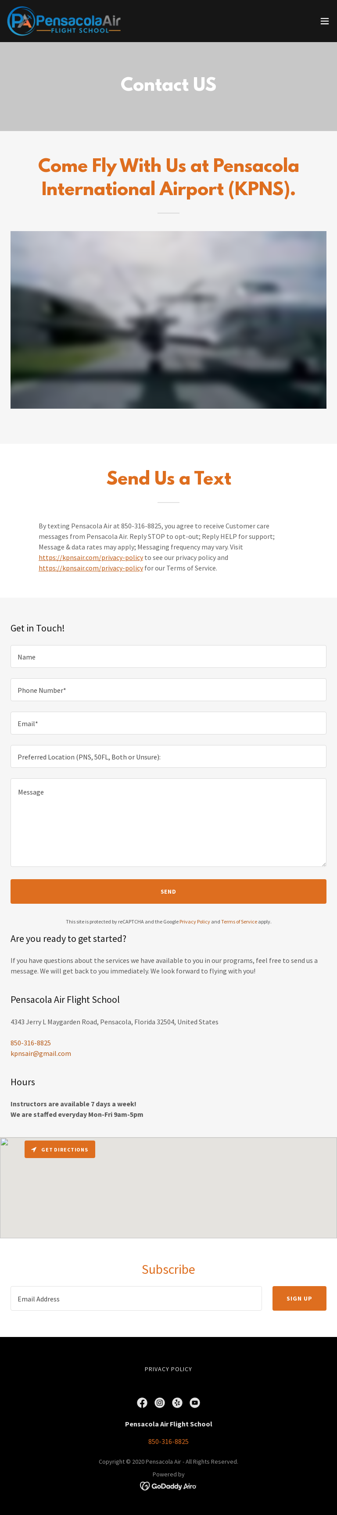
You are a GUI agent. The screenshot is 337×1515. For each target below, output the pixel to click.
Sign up (299, 1298)
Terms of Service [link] (239, 921)
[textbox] (168, 656)
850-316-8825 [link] (31, 1042)
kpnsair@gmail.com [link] (41, 1053)
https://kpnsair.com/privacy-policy (91, 557)
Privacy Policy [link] (194, 921)
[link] (64, 21)
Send (169, 891)
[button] (324, 21)
